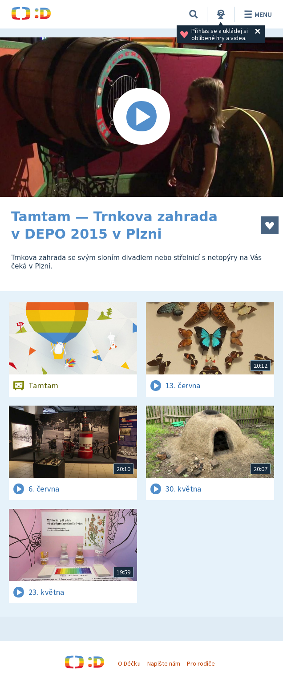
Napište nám (163, 663)
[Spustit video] (141, 117)
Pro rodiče (201, 663)
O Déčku (129, 663)
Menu (256, 14)
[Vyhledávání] (193, 14)
